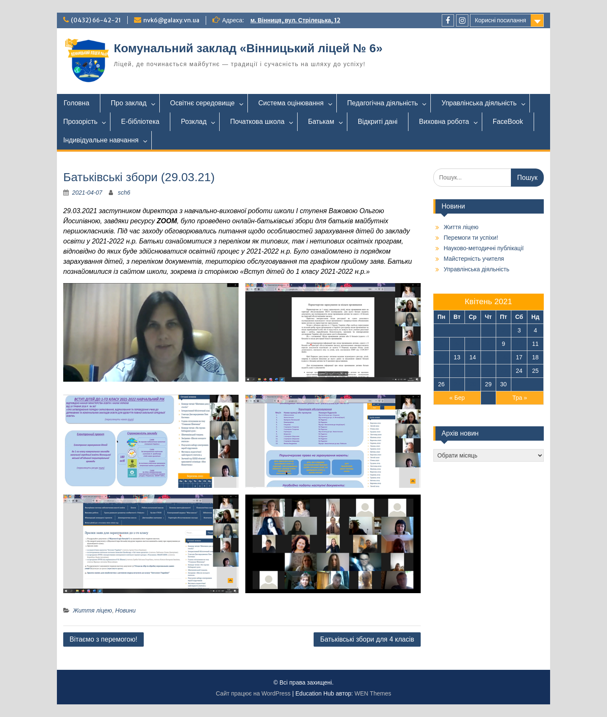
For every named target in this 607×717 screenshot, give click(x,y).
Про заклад (129, 103)
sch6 (124, 192)
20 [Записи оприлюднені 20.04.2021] (457, 370)
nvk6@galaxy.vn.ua (171, 20)
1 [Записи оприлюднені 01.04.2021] (488, 330)
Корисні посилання (500, 20)
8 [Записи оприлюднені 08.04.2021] (488, 343)
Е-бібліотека (140, 121)
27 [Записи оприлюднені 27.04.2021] (457, 384)
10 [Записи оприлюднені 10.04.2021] (519, 343)
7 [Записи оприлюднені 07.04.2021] (472, 343)
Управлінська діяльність (478, 103)
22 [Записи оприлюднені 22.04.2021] (488, 370)
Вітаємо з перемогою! (103, 639)
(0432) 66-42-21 (96, 20)
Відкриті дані (378, 121)
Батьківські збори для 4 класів (367, 639)
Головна (76, 103)
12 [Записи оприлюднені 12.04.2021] (441, 357)
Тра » (519, 397)
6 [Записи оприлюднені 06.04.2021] (457, 343)
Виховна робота (444, 121)
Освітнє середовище (202, 103)
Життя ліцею (92, 610)
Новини (125, 610)
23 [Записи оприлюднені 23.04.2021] (503, 370)
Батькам (321, 121)
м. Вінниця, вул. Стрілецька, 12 (295, 20)
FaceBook (508, 121)
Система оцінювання (291, 103)
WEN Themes (373, 693)
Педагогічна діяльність (382, 103)
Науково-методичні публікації (484, 248)
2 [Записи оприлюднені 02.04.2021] (503, 330)
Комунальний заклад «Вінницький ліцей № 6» (248, 48)
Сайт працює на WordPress (253, 693)
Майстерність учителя (474, 258)
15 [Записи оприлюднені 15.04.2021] (488, 357)
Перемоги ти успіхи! (471, 237)
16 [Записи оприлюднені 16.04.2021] (503, 357)
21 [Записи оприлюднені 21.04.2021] (473, 370)
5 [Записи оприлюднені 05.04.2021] (441, 343)
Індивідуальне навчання (101, 140)
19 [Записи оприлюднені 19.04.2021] (441, 370)
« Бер (457, 397)
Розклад (194, 121)
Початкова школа (257, 121)
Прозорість (80, 121)
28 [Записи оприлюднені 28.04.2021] (473, 384)
